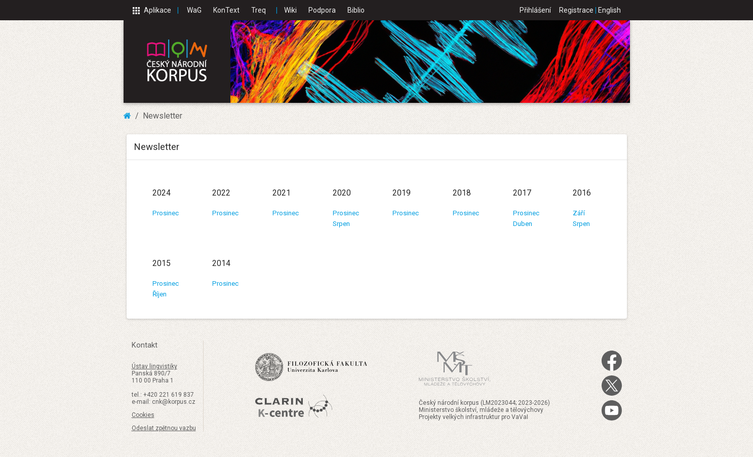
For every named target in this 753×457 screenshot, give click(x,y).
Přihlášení (535, 10)
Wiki (290, 10)
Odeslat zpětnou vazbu (164, 428)
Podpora (322, 10)
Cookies (143, 414)
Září (579, 213)
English (609, 10)
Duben (522, 223)
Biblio (356, 10)
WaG (194, 10)
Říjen (159, 294)
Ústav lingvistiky (154, 366)
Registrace (576, 10)
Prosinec (165, 213)
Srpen (341, 223)
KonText (226, 10)
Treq (258, 10)
